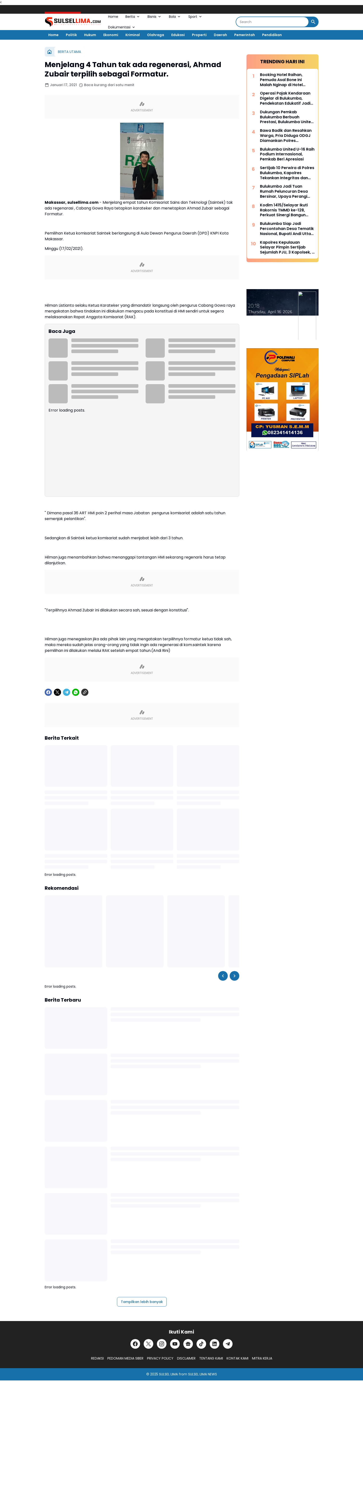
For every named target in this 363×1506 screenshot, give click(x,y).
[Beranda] (49, 52)
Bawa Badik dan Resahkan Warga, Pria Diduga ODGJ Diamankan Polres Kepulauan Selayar (286, 135)
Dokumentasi (122, 27)
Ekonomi (110, 34)
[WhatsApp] (75, 692)
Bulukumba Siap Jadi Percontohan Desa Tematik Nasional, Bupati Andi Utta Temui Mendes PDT (287, 228)
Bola (175, 16)
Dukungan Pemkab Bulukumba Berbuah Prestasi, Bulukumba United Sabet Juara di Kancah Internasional (287, 117)
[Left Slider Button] (223, 976)
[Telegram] (66, 692)
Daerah (220, 34)
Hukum (90, 34)
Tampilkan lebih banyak (142, 1301)
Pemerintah (244, 34)
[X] (57, 692)
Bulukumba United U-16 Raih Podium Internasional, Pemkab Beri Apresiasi (287, 154)
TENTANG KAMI (211, 1358)
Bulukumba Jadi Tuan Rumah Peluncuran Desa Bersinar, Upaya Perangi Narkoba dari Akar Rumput (286, 191)
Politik (71, 34)
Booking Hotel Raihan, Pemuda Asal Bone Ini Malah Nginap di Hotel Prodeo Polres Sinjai (281, 79)
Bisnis (155, 16)
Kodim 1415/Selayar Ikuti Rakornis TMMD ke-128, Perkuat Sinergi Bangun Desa (284, 210)
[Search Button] (313, 22)
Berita (132, 16)
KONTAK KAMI (237, 1358)
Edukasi (178, 34)
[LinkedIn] (214, 1344)
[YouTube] (175, 1344)
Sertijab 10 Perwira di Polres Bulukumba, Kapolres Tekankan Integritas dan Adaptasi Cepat (287, 172)
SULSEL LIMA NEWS (202, 1374)
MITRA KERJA (262, 1358)
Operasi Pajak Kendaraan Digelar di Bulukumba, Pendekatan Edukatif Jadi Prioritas (285, 98)
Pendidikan (272, 34)
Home (113, 16)
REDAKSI (97, 1358)
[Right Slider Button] (234, 976)
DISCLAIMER (186, 1358)
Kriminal (132, 34)
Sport (195, 16)
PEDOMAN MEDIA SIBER (125, 1358)
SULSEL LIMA (168, 1374)
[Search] (272, 22)
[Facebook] (48, 692)
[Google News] (188, 1344)
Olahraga (155, 34)
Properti (199, 34)
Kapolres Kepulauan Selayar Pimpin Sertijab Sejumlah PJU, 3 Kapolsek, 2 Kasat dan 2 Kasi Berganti (287, 247)
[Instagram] (161, 1344)
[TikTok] (201, 1344)
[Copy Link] (84, 692)
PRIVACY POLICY (160, 1358)
